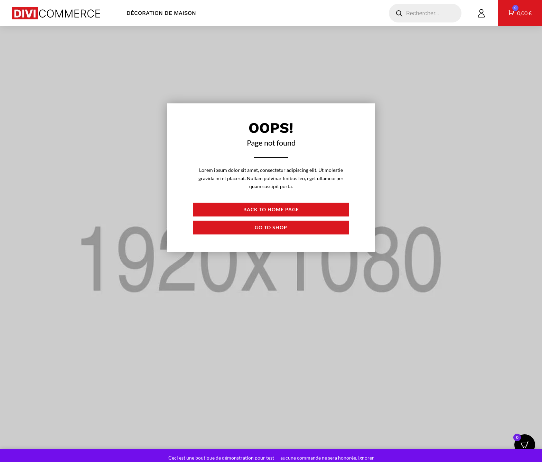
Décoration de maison (161, 13)
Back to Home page (271, 209)
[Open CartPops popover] (524, 444)
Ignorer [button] (366, 458)
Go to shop (271, 227)
